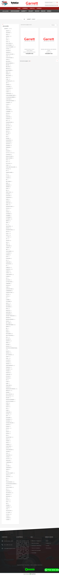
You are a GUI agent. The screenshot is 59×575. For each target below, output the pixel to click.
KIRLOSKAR (9, 263)
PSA (7, 379)
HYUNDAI (9, 219)
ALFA (8, 41)
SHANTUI (8, 424)
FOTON (8, 168)
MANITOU (8, 310)
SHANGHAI (9, 419)
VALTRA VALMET (10, 473)
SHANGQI (9, 421)
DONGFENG (9, 140)
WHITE (8, 499)
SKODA (8, 428)
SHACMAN (9, 417)
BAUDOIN (8, 61)
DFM (7, 134)
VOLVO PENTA (10, 487)
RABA (8, 383)
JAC (7, 238)
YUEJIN (8, 516)
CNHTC (8, 107)
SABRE (8, 404)
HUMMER (8, 215)
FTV (7, 174)
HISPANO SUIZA (10, 206)
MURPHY (9, 340)
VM (7, 480)
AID (7, 38)
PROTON (8, 378)
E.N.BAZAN (9, 154)
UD (7, 464)
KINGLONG (9, 262)
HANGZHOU (9, 197)
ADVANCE (8, 32)
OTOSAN (8, 361)
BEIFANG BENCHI (10, 63)
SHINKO (8, 426)
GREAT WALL (9, 192)
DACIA (8, 115)
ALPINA (8, 48)
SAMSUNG (9, 412)
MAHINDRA (9, 306)
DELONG (8, 127)
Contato (4, 537)
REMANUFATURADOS (11, 388)
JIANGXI (8, 247)
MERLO (8, 326)
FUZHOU (8, 177)
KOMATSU (9, 269)
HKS (8, 210)
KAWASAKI (9, 258)
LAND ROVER (10, 274)
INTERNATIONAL (10, 229)
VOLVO (8, 485)
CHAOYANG (9, 88)
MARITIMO (9, 312)
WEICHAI (8, 494)
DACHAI (8, 113)
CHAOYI (8, 90)
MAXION (8, 317)
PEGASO (8, 363)
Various (8, 474)
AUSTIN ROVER (10, 57)
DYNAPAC (8, 150)
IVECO (8, 235)
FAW (8, 159)
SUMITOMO (9, 446)
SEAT (8, 415)
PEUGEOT (9, 369)
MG (7, 328)
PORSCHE (9, 374)
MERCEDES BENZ (11, 324)
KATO (8, 256)
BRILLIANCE (9, 75)
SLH (7, 430)
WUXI (8, 501)
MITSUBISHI (9, 333)
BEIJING (8, 64)
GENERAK (8, 185)
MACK (8, 303)
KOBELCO (9, 267)
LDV (7, 278)
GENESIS (8, 186)
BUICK (8, 77)
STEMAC (8, 440)
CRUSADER (9, 109)
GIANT (8, 188)
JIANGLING (9, 245)
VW (7, 489)
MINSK (8, 331)
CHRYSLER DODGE (11, 100)
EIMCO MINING (10, 158)
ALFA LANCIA (9, 43)
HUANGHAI (9, 213)
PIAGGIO (8, 370)
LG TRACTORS (9, 281)
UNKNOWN (9, 467)
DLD (7, 136)
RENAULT (9, 390)
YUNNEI (8, 519)
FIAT (8, 161)
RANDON (8, 387)
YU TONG (9, 512)
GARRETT (8, 28)
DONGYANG (9, 141)
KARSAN (8, 254)
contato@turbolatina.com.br (9, 548)
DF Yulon (8, 132)
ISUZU (8, 233)
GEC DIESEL (9, 181)
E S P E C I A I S (10, 152)
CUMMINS (9, 111)
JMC (8, 249)
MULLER (8, 339)
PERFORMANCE (10, 365)
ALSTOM (8, 50)
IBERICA (8, 220)
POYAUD (8, 376)
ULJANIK (8, 465)
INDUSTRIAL (9, 226)
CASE (8, 79)
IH (7, 224)
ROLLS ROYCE (10, 394)
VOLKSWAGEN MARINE (11, 483)
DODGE (8, 138)
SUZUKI (8, 447)
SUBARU (8, 444)
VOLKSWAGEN (10, 481)
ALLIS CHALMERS (11, 46)
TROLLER (8, 460)
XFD (7, 503)
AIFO (7, 39)
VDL (7, 478)
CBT (7, 82)
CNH (7, 106)
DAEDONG (9, 116)
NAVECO (8, 346)
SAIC (7, 408)
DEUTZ (8, 131)
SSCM (8, 438)
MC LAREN (9, 322)
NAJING (8, 344)
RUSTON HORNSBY (10, 399)
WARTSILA (9, 490)
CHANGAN (9, 86)
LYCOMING (9, 301)
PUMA (8, 381)
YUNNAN (8, 517)
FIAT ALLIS (9, 163)
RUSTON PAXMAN (10, 401)
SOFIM (8, 433)
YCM (8, 508)
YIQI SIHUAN (9, 510)
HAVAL (8, 199)
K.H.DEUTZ (9, 253)
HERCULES (9, 202)
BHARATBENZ (9, 70)
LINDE (8, 287)
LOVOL (8, 296)
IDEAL (8, 222)
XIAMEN (8, 505)
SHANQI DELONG (10, 422)
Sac (32, 537)
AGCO (8, 34)
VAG (7, 471)
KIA (7, 260)
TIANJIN (8, 456)
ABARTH (8, 30)
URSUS (8, 469)
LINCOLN (8, 285)
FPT (7, 170)
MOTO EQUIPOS (10, 335)
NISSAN (8, 352)
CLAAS (8, 104)
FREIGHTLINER (9, 172)
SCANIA (8, 413)
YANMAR (9, 507)
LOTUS (8, 294)
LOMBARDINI (9, 290)
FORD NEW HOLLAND (11, 167)
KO (7, 265)
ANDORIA (8, 52)
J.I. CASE (8, 236)
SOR (7, 435)
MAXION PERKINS (10, 319)
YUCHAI (8, 514)
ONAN (8, 356)
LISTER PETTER (10, 288)
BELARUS (8, 66)
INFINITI (8, 227)
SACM (8, 406)
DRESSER (8, 147)
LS (7, 297)
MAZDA (8, 321)
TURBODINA (9, 462)
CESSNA (8, 84)
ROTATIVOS (10, 395)
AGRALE (8, 36)
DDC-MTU (9, 125)
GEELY (8, 183)
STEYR (8, 442)
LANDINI (8, 276)
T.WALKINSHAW (10, 449)
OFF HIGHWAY (10, 354)
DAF (8, 120)
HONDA (8, 211)
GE (7, 179)
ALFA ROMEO (10, 45)
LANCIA (8, 272)
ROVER (8, 397)
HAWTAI (8, 201)
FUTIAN (8, 176)
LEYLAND (9, 279)
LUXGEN (8, 299)
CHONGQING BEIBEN (11, 97)
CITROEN (9, 102)
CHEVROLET (9, 93)
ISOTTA (8, 231)
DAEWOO (9, 118)
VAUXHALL (9, 476)
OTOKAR (8, 360)
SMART (8, 431)
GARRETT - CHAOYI (31, 19)
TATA (8, 453)
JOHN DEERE (10, 251)
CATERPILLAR (10, 81)
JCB (7, 242)
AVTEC (8, 59)
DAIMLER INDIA (10, 122)
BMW (8, 72)
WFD (8, 498)
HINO (8, 204)
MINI (7, 330)
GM (7, 190)
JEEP (8, 244)
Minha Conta (49, 537)
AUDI (8, 55)
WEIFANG (9, 496)
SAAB (8, 403)
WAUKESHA (9, 492)
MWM (8, 342)
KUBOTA (8, 271)
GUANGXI (8, 193)
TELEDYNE (9, 455)
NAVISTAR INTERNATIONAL (11, 348)
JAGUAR (8, 240)
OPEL (8, 358)
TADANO (8, 451)
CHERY (8, 91)
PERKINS (9, 367)
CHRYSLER (9, 98)
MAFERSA (8, 305)
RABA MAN (9, 385)
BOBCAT (8, 73)
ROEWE (8, 392)
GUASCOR (9, 195)
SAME (8, 410)
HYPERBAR (9, 217)
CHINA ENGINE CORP (11, 95)
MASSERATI (9, 313)
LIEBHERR (8, 283)
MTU (8, 337)
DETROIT (9, 129)
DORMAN (9, 145)
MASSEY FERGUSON (11, 315)
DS (7, 149)
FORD (8, 165)
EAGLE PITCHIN (10, 156)
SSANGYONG (9, 437)
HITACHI (8, 208)
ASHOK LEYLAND (10, 54)
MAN (8, 308)
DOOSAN (9, 143)
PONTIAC (8, 372)
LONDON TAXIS (10, 292)
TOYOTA (9, 458)
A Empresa (19, 537)
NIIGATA (8, 351)
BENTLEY (8, 68)
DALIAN (8, 124)
